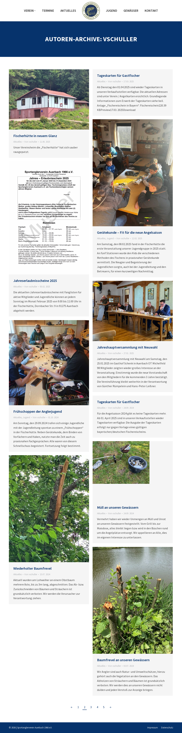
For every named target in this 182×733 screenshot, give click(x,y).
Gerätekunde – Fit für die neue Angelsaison (129, 232)
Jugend (110, 238)
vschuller (120, 39)
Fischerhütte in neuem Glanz (35, 135)
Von (30, 141)
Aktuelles (17, 141)
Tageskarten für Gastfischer (118, 75)
